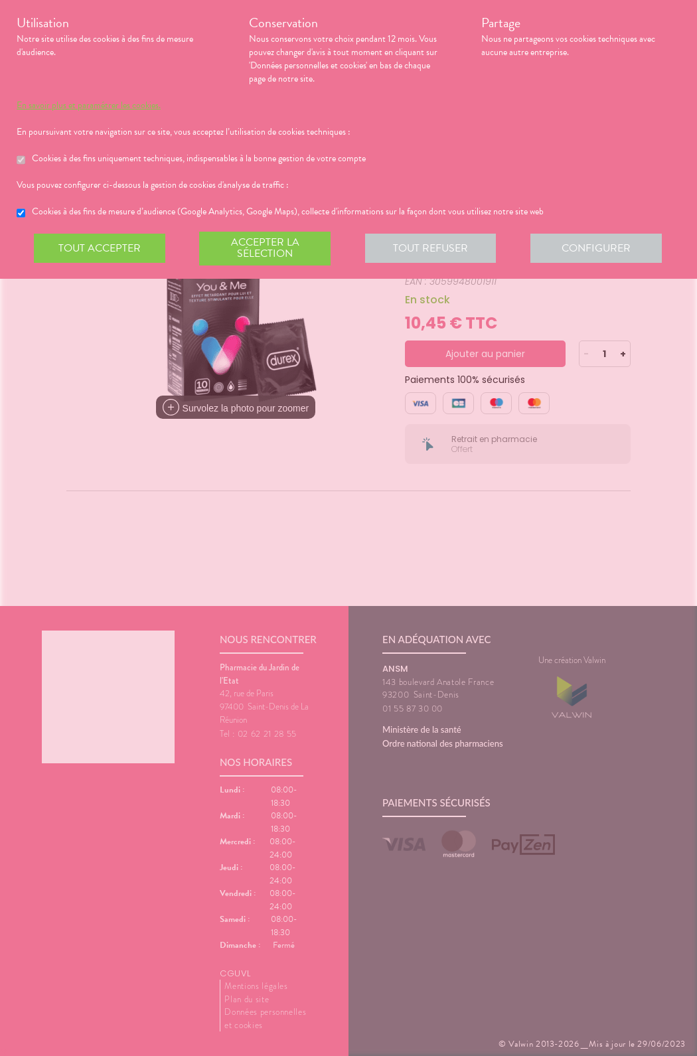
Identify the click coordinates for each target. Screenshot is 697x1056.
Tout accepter (99, 248)
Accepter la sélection (266, 248)
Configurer (597, 248)
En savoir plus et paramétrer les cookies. (89, 105)
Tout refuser (431, 248)
